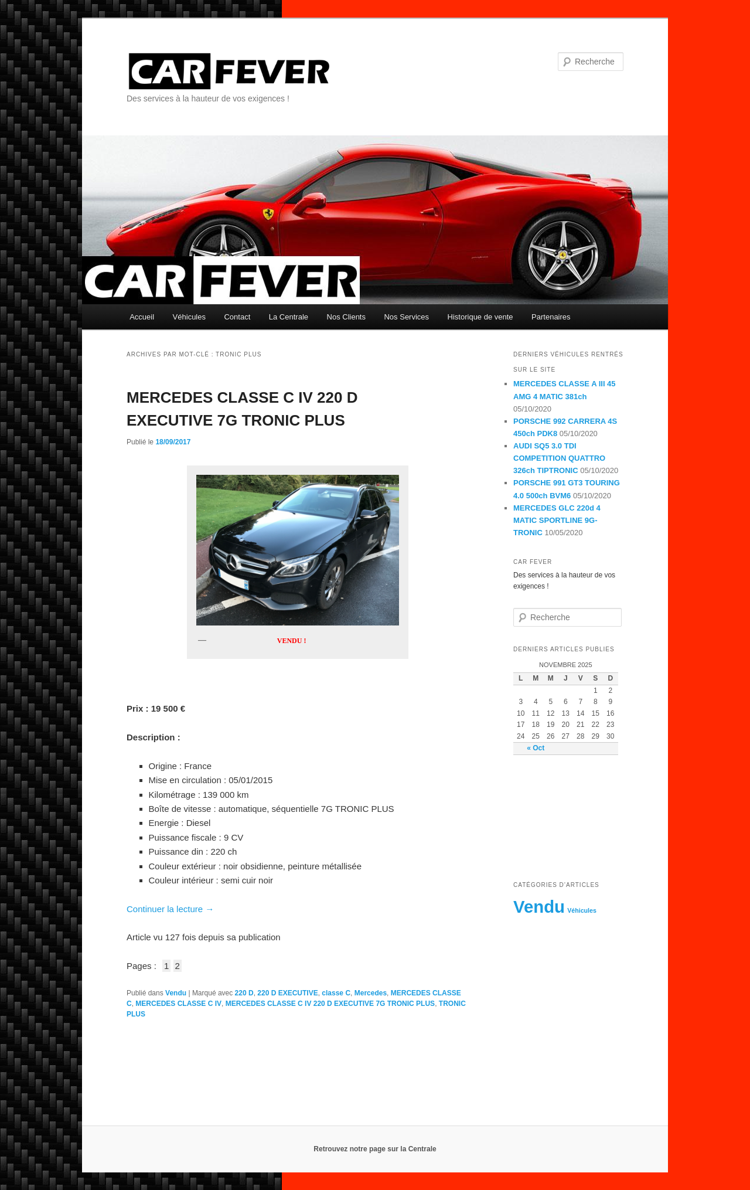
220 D (244, 993)
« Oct (535, 748)
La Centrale (288, 316)
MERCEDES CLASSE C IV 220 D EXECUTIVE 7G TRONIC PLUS (330, 1003)
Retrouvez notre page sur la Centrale (374, 1149)
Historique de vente (480, 316)
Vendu (175, 993)
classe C (336, 993)
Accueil (141, 316)
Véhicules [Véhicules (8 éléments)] (581, 910)
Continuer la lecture (170, 909)
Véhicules (189, 316)
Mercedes (370, 993)
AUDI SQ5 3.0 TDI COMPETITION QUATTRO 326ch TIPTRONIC (559, 458)
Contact (237, 316)
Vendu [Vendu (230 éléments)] (539, 906)
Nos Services (406, 316)
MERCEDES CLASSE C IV (178, 1003)
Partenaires (550, 316)
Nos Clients (346, 316)
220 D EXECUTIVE (287, 993)
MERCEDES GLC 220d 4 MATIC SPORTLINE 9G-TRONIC (557, 520)
